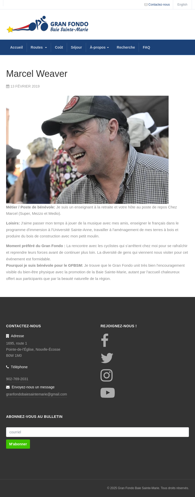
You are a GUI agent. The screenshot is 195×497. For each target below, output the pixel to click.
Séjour (76, 47)
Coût (59, 47)
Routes (39, 47)
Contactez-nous (159, 4)
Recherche (126, 47)
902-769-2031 (17, 379)
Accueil (16, 47)
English (182, 4)
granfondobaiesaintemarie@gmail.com (36, 394)
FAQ (146, 47)
